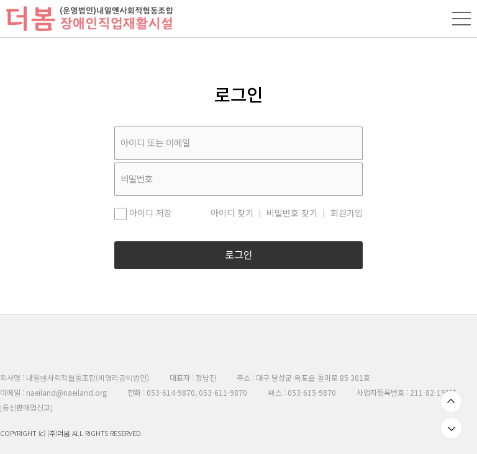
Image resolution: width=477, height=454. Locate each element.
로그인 (239, 255)
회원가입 (346, 213)
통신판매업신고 (26, 407)
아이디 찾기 (232, 213)
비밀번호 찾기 (291, 213)
